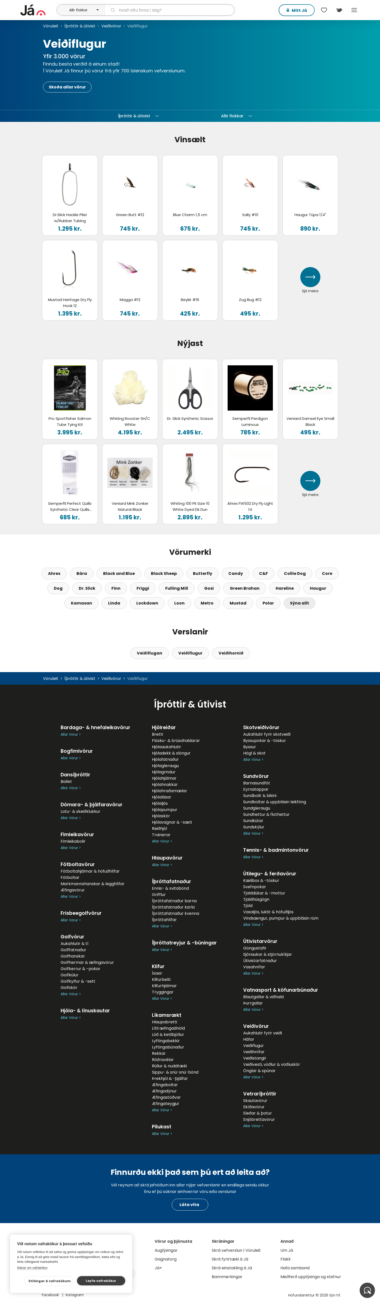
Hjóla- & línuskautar (85, 1010)
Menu (354, 10)
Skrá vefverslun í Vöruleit (236, 1250)
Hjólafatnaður (165, 759)
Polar (268, 603)
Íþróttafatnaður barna (174, 901)
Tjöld (247, 906)
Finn (115, 588)
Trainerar (161, 835)
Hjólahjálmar (164, 778)
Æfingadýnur (164, 1091)
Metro (207, 603)
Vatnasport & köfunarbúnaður (280, 990)
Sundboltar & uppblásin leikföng (274, 802)
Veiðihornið (231, 653)
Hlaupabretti (164, 1022)
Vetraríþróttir (259, 1093)
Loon (179, 603)
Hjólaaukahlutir (166, 747)
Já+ (158, 1268)
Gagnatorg (166, 1259)
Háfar (248, 1039)
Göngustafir (255, 948)
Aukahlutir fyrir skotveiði (266, 734)
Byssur (249, 747)
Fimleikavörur (77, 834)
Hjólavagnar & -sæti (172, 822)
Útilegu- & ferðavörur (269, 873)
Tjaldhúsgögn (256, 899)
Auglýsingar (166, 1250)
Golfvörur (72, 936)
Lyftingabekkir (166, 1041)
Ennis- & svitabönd (170, 888)
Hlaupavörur (167, 858)
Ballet (66, 781)
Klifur (158, 966)
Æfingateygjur (165, 1104)
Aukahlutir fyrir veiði (262, 1033)
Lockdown (147, 603)
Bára (81, 573)
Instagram (75, 1294)
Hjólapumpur (164, 810)
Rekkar (159, 1053)
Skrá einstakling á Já (232, 1268)
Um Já (286, 1250)
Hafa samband (295, 1268)
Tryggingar (163, 992)
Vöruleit (50, 26)
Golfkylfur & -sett (78, 981)
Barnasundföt (256, 783)
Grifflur (159, 894)
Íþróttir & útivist (79, 26)
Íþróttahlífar (164, 920)
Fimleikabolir (73, 841)
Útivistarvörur (260, 941)
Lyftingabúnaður (168, 1047)
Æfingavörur (73, 890)
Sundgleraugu (256, 808)
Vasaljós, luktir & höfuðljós (268, 912)
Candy (235, 573)
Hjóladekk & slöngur (171, 753)
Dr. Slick (87, 588)
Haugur (318, 588)
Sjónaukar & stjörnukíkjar (267, 954)
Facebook (51, 1294)
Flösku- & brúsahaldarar (176, 740)
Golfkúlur (69, 975)
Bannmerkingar (227, 1277)
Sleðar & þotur (257, 1113)
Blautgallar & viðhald (263, 997)
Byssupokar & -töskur (264, 740)
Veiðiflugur (190, 653)
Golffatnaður (73, 950)
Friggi (143, 588)
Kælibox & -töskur (261, 880)
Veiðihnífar (254, 1052)
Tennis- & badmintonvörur (276, 850)
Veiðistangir (254, 1058)
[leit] (169, 10)
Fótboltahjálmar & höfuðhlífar (90, 871)
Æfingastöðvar (166, 1097)
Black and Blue (119, 573)
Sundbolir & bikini (259, 795)
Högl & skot (254, 753)
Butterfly (202, 573)
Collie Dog (295, 573)
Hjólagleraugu (165, 766)
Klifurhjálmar (164, 986)
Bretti (157, 734)
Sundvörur (256, 776)
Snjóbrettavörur (259, 1119)
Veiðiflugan (149, 653)
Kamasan (81, 603)
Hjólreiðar (164, 727)
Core (327, 573)
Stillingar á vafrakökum (49, 1281)
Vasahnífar (254, 967)
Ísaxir (157, 973)
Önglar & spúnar (259, 1071)
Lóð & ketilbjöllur (168, 1034)
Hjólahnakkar (165, 784)
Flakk (285, 1259)
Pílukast (161, 1126)
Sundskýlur (253, 827)
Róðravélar (163, 1060)
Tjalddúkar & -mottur (264, 893)
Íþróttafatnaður (171, 881)
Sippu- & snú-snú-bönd (175, 1072)
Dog (58, 588)
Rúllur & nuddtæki (169, 1066)
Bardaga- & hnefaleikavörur (95, 727)
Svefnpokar (254, 887)
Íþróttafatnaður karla (173, 907)
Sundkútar (253, 821)
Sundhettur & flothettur (266, 814)
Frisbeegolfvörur (81, 913)
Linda (114, 603)
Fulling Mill (176, 588)
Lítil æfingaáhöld (168, 1028)
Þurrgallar (253, 1003)
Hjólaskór (161, 816)
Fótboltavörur (78, 864)
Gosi (209, 588)
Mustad (238, 603)
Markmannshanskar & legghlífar (92, 884)
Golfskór (69, 987)
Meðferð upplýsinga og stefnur (310, 1277)
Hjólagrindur (164, 772)
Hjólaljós (160, 803)
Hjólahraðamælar (169, 791)
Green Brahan (245, 588)
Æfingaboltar (165, 1085)
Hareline (285, 588)
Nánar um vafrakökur (32, 1268)
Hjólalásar (161, 797)
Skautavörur (255, 1101)
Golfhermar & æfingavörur (87, 962)
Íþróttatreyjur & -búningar (184, 942)
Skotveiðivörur (261, 727)
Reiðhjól (159, 828)
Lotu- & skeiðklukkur (80, 811)
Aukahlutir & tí (75, 943)
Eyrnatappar (256, 789)
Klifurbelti (161, 979)
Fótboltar (70, 877)
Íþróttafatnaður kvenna (175, 913)
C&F (263, 573)
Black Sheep (164, 573)
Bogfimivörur (77, 751)
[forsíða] (38, 10)
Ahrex (54, 573)
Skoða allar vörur (67, 87)
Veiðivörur (111, 26)
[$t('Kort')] (339, 10)
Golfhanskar (73, 956)
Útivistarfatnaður (260, 961)
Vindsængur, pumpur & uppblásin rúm (280, 918)
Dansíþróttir (75, 774)
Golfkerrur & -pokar (80, 969)
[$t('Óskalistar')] (324, 10)
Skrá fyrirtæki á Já (230, 1259)
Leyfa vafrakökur (101, 1281)
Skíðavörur (254, 1107)
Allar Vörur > (71, 734)
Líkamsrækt (166, 1015)
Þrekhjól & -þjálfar (170, 1078)
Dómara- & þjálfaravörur (91, 804)
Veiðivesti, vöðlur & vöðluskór (271, 1064)
